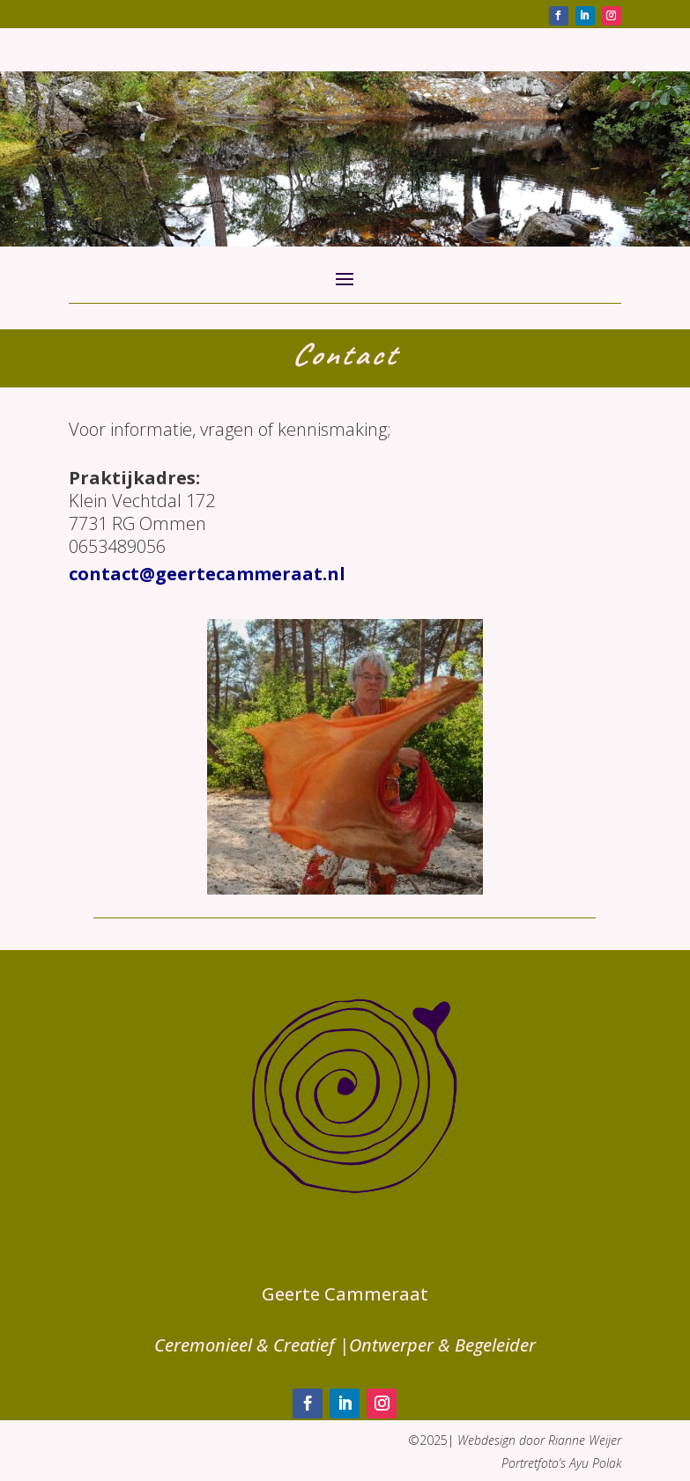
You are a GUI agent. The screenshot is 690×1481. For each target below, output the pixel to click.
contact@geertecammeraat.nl (207, 574)
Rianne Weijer (584, 1440)
